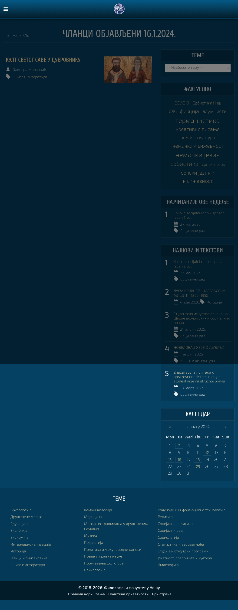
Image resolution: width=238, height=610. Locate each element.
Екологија (19, 540)
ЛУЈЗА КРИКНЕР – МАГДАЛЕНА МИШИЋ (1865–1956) (201, 301)
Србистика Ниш (208, 103)
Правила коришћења (85, 603)
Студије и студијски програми (185, 565)
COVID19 (179, 103)
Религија (166, 531)
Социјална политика (176, 538)
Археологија (21, 519)
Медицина (93, 526)
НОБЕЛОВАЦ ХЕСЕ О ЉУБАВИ (199, 355)
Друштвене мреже (27, 526)
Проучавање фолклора (105, 572)
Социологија (169, 552)
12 (207, 461)
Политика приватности (129, 603)
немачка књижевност (197, 150)
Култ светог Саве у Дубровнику (46, 59)
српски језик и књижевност (197, 183)
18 (198, 468)
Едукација (19, 533)
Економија (20, 547)
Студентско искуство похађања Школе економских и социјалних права (201, 326)
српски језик (215, 169)
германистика (197, 122)
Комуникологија (99, 519)
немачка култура (198, 141)
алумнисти (215, 113)
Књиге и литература (32, 76)
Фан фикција (182, 113)
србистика (183, 169)
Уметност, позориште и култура (186, 572)
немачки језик (198, 159)
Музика (91, 545)
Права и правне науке (104, 565)
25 (198, 475)
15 (170, 468)
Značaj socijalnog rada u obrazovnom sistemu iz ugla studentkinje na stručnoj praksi (201, 385)
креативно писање (198, 131)
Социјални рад (193, 238)
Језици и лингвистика (30, 567)
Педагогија (94, 552)
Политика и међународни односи (115, 558)
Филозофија (169, 579)
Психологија (95, 579)
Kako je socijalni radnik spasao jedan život (201, 223)
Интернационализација (32, 553)
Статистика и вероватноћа (182, 558)
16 (179, 468)
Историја (216, 310)
